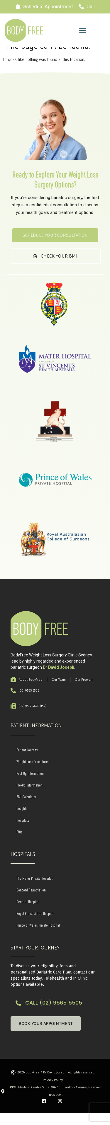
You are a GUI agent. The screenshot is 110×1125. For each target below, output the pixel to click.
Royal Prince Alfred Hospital (35, 925)
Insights (21, 820)
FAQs (19, 843)
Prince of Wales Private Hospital (38, 937)
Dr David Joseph (58, 679)
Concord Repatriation (31, 902)
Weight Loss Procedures (32, 773)
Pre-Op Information (29, 796)
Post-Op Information (30, 785)
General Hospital (27, 913)
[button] (82, 30)
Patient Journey (27, 761)
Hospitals (22, 832)
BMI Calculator (26, 808)
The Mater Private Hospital (34, 890)
